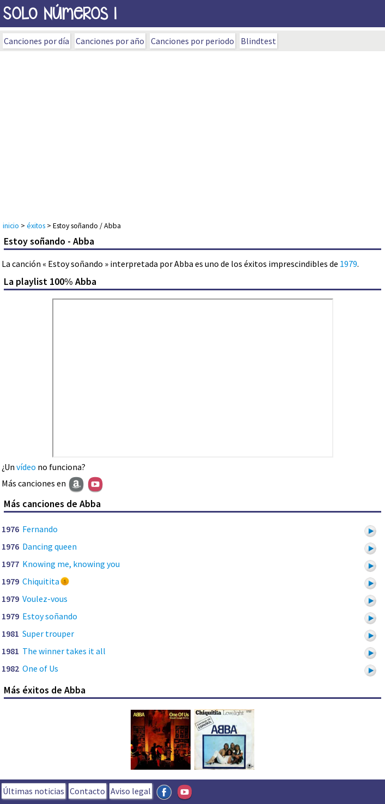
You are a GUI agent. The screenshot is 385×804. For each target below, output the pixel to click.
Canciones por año (110, 40)
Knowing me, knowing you (71, 563)
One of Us (40, 668)
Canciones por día (36, 40)
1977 (10, 563)
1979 (348, 263)
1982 (10, 668)
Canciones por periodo (192, 40)
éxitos (36, 225)
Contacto (87, 790)
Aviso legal (131, 790)
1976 (10, 528)
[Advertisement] (192, 133)
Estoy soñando (49, 616)
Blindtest (258, 40)
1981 (10, 633)
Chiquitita (40, 581)
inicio (11, 225)
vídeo (26, 466)
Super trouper (48, 633)
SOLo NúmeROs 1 (60, 13)
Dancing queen (49, 546)
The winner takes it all (64, 650)
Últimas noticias (33, 790)
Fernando (40, 528)
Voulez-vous (45, 598)
